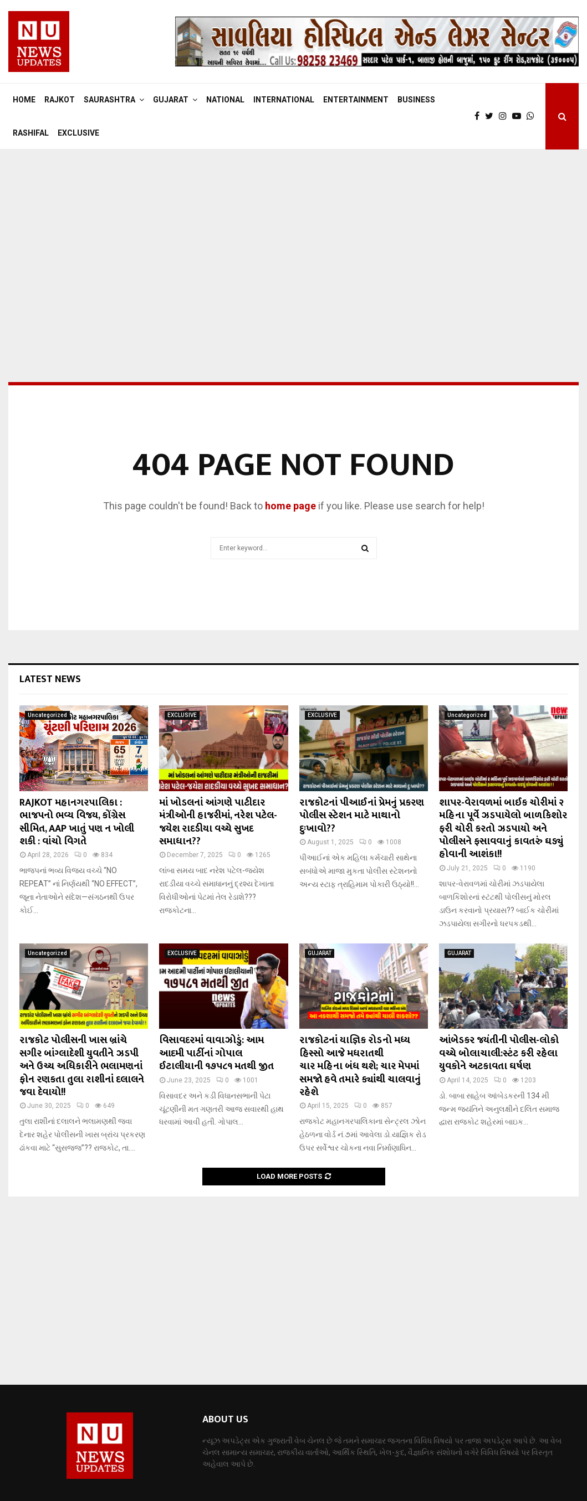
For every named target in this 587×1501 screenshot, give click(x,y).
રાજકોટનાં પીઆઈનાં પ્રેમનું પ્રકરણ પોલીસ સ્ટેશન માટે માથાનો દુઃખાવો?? (361, 816)
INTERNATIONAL (283, 99)
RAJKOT (59, 99)
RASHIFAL (31, 132)
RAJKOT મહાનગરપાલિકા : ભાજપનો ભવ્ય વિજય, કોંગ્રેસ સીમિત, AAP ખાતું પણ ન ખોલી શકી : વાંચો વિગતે (76, 822)
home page (290, 506)
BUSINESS (416, 99)
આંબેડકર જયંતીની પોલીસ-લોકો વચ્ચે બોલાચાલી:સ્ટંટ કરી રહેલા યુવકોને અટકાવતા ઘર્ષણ (499, 1053)
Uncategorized (47, 715)
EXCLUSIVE (78, 132)
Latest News (50, 679)
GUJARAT (170, 99)
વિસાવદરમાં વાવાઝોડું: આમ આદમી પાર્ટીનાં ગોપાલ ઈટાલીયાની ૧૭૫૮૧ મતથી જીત (216, 1053)
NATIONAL (225, 99)
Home (24, 99)
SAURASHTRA (109, 99)
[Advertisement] (293, 238)
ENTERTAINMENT (356, 99)
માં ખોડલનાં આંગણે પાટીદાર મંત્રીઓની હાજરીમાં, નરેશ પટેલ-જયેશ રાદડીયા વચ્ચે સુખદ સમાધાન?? (218, 822)
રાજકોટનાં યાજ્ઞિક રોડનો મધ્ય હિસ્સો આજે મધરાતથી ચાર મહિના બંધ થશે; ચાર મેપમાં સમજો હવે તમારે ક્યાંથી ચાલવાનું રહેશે (360, 1066)
